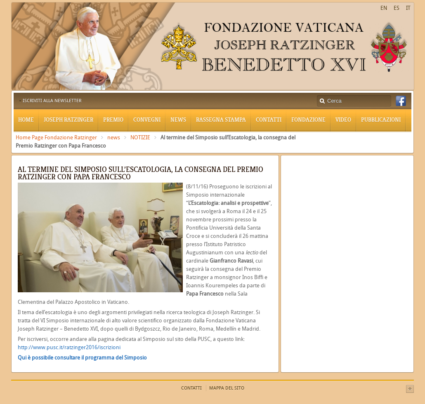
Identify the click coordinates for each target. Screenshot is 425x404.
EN (383, 8)
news (113, 137)
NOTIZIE (140, 137)
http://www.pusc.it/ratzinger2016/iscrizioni (69, 347)
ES (396, 8)
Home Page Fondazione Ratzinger (56, 137)
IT (408, 8)
